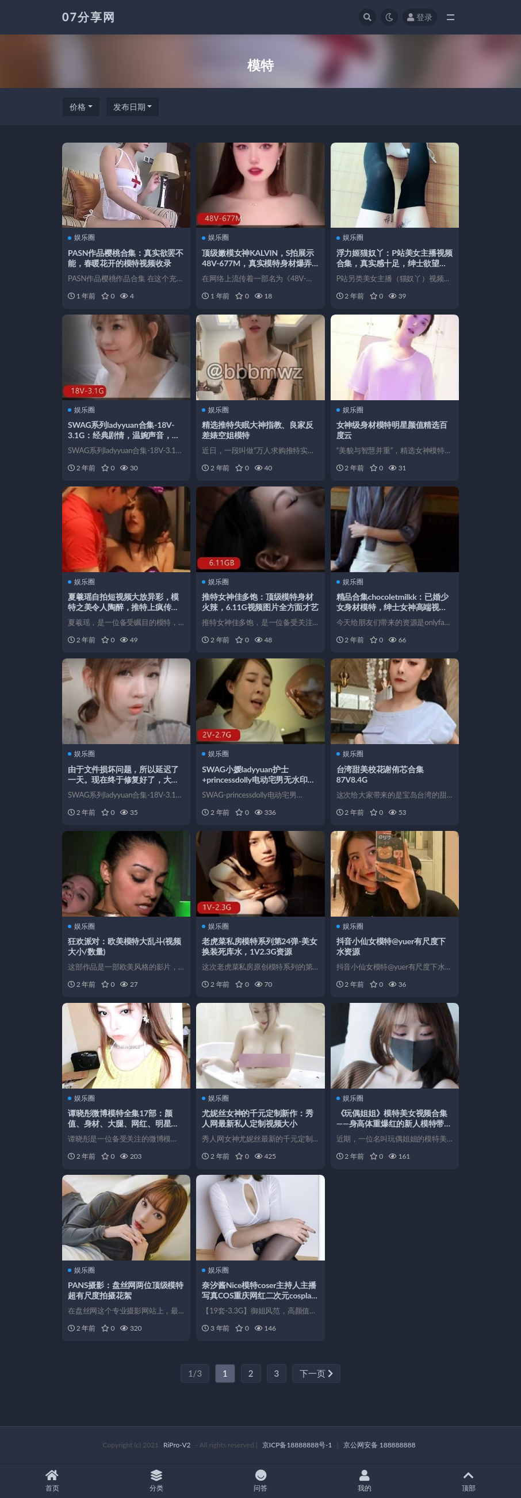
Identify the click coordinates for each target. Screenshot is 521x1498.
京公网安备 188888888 (379, 1444)
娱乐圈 (81, 237)
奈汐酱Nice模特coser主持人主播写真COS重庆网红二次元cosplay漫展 (259, 1295)
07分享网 (89, 17)
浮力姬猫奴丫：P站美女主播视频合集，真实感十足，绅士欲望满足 (394, 263)
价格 (78, 107)
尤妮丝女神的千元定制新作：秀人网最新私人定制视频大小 (257, 1118)
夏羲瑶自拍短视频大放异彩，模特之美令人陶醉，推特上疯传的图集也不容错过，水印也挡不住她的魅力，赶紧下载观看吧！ (123, 612)
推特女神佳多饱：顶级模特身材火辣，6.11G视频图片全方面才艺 (260, 602)
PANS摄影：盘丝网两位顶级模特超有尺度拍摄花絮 (125, 1290)
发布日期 (129, 107)
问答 (260, 1481)
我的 (365, 1481)
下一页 (316, 1373)
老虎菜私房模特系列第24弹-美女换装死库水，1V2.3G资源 (259, 946)
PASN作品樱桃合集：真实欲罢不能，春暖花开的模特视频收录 (125, 258)
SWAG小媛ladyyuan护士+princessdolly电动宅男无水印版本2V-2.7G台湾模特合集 (258, 779)
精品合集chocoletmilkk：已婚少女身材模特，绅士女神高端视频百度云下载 (392, 607)
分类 (156, 1481)
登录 (419, 17)
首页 (52, 1481)
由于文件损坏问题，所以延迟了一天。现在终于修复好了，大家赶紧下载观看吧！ (123, 779)
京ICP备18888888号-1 (297, 1444)
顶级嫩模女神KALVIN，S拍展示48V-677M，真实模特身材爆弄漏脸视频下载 (257, 263)
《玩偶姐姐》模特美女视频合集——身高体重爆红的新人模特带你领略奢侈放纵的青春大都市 (394, 1123)
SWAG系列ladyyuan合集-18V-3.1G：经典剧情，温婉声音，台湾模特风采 (124, 435)
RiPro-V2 (176, 1444)
